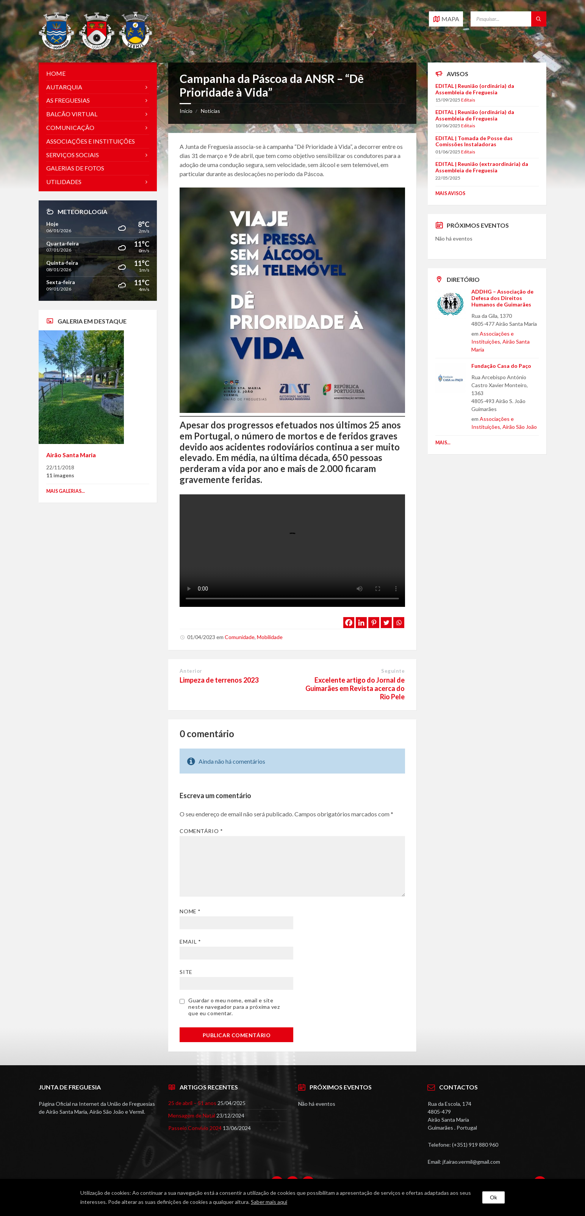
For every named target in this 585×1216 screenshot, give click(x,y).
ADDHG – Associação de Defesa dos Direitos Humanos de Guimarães (502, 298)
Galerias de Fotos (75, 168)
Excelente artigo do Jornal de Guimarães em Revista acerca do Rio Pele (355, 688)
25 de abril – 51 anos (192, 1103)
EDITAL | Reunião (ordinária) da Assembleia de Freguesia (474, 89)
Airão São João (519, 427)
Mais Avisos (450, 193)
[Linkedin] (361, 622)
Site (186, 972)
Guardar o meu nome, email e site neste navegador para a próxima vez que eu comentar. (234, 1006)
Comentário (201, 831)
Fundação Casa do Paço (501, 366)
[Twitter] (386, 622)
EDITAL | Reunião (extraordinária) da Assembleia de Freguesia (481, 167)
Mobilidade (270, 637)
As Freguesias (68, 100)
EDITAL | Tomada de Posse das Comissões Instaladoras (474, 141)
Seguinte (393, 671)
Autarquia (64, 87)
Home (56, 73)
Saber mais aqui (269, 1202)
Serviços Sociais (72, 154)
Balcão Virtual (71, 113)
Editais (468, 100)
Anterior (191, 671)
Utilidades (63, 181)
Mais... (442, 442)
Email (190, 941)
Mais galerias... (65, 491)
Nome (190, 911)
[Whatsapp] (398, 622)
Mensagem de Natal (191, 1115)
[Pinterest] (373, 622)
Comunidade (240, 637)
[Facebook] (348, 622)
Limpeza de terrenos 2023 (219, 680)
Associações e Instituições (90, 141)
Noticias (210, 111)
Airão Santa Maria (71, 454)
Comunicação (70, 127)
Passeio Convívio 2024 (195, 1128)
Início (186, 111)
